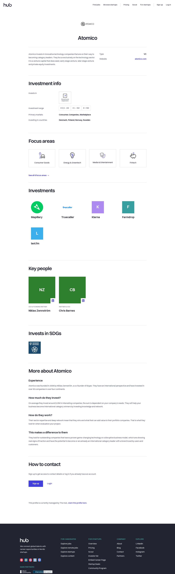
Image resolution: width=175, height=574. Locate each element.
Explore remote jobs (69, 548)
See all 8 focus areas (39, 176)
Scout (90, 552)
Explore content (67, 556)
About (119, 544)
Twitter (139, 556)
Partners (120, 556)
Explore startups (68, 552)
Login (49, 484)
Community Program (97, 568)
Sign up (36, 484)
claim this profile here (77, 503)
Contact (120, 552)
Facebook (140, 548)
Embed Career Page (97, 560)
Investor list (93, 556)
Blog (119, 548)
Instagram (140, 552)
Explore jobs (66, 544)
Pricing (91, 548)
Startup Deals (94, 564)
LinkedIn (139, 544)
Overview (92, 544)
